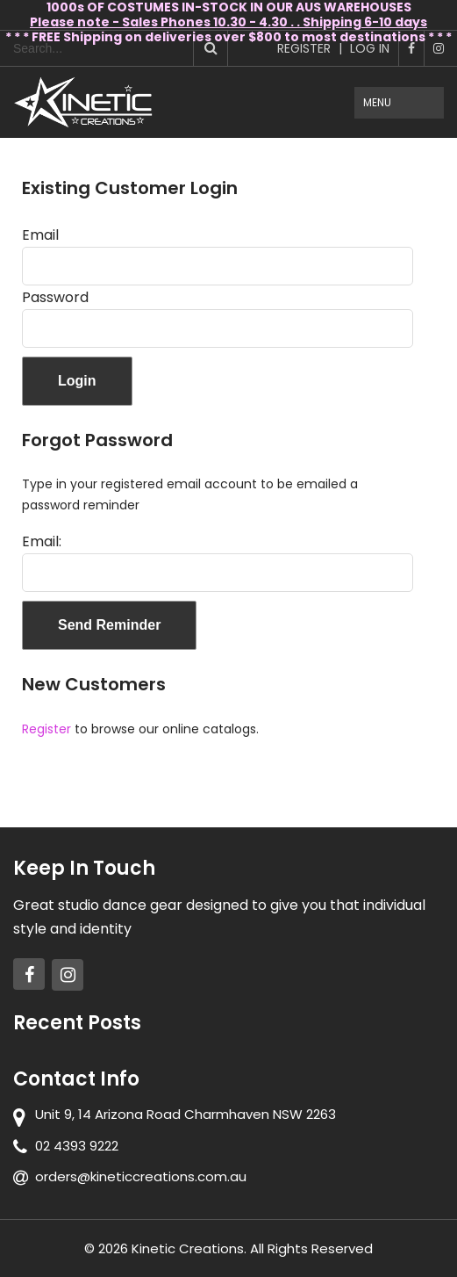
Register (304, 48)
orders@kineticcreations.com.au (140, 1176)
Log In (369, 48)
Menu (377, 102)
